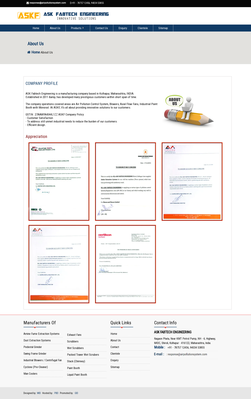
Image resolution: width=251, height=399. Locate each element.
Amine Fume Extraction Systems (41, 333)
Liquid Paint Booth (77, 374)
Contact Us (101, 28)
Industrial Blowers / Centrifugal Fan (43, 360)
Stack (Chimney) (76, 361)
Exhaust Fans (74, 334)
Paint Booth (73, 368)
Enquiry (123, 28)
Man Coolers (30, 373)
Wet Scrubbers (75, 348)
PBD (56, 393)
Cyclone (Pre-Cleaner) (36, 367)
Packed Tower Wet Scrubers (83, 354)
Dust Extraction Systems (37, 340)
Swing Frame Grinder (35, 353)
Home (36, 28)
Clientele (143, 28)
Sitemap (163, 28)
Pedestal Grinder (33, 347)
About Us (55, 28)
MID (39, 393)
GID (76, 393)
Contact (115, 347)
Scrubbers (72, 341)
